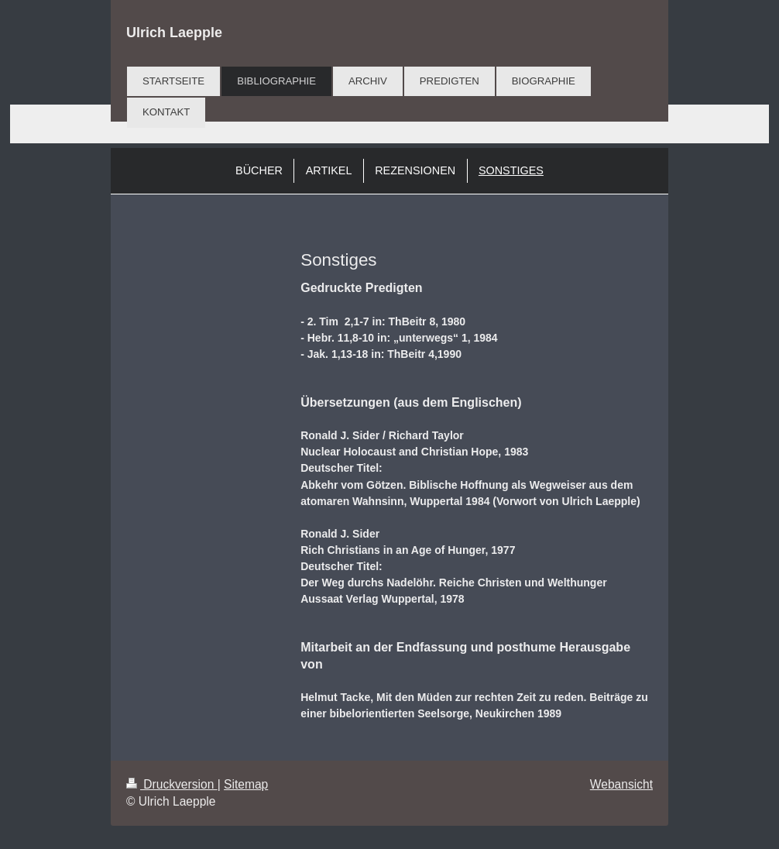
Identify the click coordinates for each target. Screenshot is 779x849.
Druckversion (172, 784)
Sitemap (246, 784)
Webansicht (621, 784)
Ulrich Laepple (174, 32)
